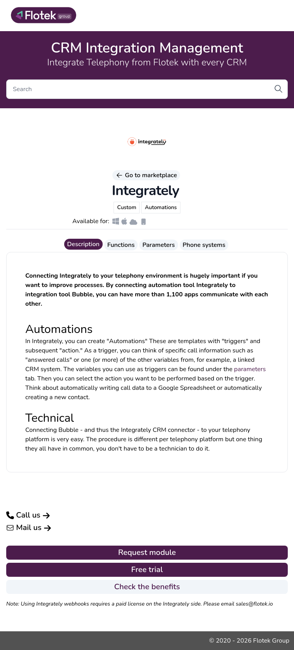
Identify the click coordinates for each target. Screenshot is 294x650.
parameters (250, 369)
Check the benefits (147, 586)
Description (83, 244)
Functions (121, 245)
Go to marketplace (146, 175)
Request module (147, 552)
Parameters (158, 245)
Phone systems (204, 245)
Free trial (147, 569)
